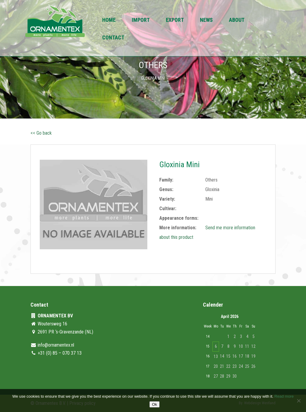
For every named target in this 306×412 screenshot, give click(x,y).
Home (109, 20)
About (236, 20)
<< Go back (41, 133)
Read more (283, 396)
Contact (113, 38)
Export (175, 20)
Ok (154, 404)
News (206, 20)
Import (141, 20)
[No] (299, 401)
